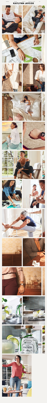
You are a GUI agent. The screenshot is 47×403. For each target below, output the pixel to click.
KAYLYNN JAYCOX (23, 3)
